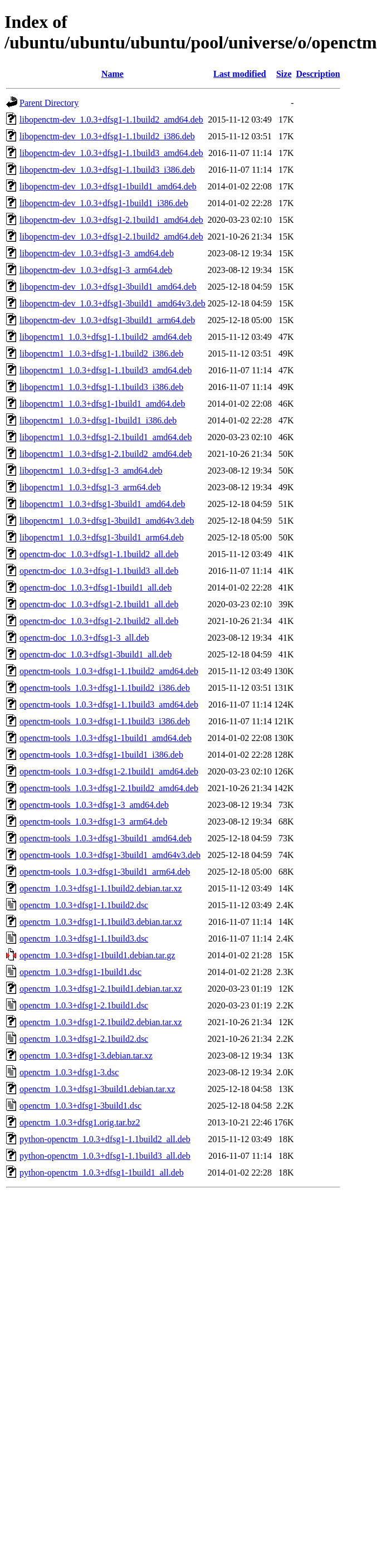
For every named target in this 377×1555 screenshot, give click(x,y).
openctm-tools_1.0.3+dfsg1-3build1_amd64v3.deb (109, 855)
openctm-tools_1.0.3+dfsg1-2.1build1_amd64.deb (108, 771)
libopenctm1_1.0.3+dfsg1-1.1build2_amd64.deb (105, 337)
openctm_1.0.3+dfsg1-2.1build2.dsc (83, 1039)
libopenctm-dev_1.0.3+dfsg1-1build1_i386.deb (103, 203)
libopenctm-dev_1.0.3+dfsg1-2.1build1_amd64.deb (111, 220)
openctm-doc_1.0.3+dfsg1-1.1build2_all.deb (98, 554)
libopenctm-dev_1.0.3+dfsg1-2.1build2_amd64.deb (111, 236)
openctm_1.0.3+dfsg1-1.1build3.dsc (83, 938)
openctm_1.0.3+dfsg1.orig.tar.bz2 (79, 1122)
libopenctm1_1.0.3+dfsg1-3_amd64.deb (91, 470)
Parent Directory (49, 103)
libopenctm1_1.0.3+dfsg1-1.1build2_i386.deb (101, 353)
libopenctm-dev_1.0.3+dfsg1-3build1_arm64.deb (107, 320)
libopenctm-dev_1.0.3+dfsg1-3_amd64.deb (96, 253)
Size (284, 74)
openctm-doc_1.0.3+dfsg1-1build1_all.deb (95, 587)
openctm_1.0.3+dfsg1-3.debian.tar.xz (86, 1055)
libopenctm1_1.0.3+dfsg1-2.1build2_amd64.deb (105, 454)
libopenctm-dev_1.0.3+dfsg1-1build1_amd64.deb (108, 186)
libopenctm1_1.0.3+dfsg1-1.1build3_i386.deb (101, 387)
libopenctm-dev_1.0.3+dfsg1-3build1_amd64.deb (108, 286)
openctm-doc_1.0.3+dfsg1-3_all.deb (84, 637)
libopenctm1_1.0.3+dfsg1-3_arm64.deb (90, 487)
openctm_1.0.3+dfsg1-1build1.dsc (80, 972)
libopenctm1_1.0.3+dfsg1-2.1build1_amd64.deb (105, 437)
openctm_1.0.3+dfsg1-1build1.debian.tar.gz (97, 955)
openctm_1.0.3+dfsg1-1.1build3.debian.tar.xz (100, 922)
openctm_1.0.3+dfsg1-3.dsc (69, 1072)
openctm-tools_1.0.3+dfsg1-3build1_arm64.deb (104, 871)
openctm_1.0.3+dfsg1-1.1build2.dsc (83, 905)
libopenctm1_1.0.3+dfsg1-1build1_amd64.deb (102, 403)
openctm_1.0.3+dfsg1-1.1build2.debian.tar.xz (100, 888)
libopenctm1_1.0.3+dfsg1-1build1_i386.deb (98, 420)
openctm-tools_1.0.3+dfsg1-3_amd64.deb (94, 805)
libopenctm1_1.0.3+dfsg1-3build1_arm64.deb (101, 537)
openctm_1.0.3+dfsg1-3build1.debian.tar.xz (97, 1089)
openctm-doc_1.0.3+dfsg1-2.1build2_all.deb (98, 621)
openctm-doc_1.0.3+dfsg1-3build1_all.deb (95, 654)
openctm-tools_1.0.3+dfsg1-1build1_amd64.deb (105, 738)
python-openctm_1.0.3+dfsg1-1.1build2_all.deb (104, 1139)
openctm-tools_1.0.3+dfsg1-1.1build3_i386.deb (104, 721)
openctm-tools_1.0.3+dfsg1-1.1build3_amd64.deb (108, 704)
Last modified (239, 74)
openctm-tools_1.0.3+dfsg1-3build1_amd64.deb (105, 838)
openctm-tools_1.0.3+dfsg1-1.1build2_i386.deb (104, 688)
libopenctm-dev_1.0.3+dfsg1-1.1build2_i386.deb (107, 136)
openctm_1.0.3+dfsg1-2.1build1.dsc (83, 1005)
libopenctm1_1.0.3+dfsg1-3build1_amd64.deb (102, 504)
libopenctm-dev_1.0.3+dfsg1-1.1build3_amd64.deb (111, 153)
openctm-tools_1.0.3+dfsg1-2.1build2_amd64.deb (108, 788)
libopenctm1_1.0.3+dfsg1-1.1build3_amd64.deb (105, 370)
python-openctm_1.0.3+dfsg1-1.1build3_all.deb (104, 1156)
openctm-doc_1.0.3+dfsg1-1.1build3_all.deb (98, 571)
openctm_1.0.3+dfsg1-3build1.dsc (80, 1105)
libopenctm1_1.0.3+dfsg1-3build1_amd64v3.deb (106, 520)
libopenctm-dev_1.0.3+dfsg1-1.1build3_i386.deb (107, 169)
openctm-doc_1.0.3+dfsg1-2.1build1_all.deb (98, 604)
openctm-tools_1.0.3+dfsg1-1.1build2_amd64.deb (108, 671)
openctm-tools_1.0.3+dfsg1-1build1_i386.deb (101, 754)
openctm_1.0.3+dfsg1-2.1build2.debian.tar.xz (100, 1022)
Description (318, 74)
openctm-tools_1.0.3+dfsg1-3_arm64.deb (93, 821)
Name (112, 74)
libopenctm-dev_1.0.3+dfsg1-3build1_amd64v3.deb (112, 303)
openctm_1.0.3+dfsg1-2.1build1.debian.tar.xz (100, 988)
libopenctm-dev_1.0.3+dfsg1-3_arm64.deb (95, 270)
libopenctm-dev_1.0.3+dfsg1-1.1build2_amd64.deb (111, 119)
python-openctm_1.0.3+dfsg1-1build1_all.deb (101, 1172)
